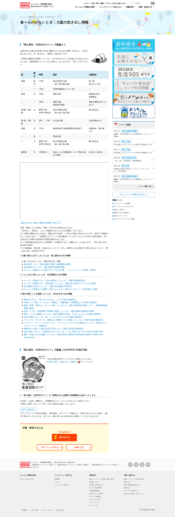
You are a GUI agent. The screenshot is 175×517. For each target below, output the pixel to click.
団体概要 (57, 479)
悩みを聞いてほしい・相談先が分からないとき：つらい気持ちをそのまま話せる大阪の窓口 (63, 331)
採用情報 (24, 510)
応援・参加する (129, 475)
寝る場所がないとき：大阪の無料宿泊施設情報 (44, 267)
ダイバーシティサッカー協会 (124, 219)
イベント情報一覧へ (146, 186)
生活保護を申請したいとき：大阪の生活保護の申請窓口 (48, 286)
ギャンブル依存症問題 (95, 487)
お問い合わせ (60, 510)
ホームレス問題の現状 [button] (85, 7)
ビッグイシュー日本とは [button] (110, 7)
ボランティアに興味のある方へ (133, 194)
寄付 (97, 3)
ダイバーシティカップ (95, 499)
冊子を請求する (28, 409)
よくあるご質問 (34, 510)
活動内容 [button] (130, 7)
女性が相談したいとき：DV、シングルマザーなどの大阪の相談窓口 (53, 317)
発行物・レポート (94, 482)
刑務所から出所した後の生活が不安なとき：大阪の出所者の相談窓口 (54, 328)
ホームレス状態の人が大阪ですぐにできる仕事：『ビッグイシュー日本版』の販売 (60, 270)
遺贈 (102, 3)
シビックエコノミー (94, 502)
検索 (152, 3)
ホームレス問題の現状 (28, 475)
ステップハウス (93, 505)
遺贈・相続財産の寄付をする (132, 485)
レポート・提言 (89, 3)
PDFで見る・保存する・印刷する (63, 362)
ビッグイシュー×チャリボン (124, 206)
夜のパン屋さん (119, 210)
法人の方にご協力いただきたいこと (133, 493)
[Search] (139, 3)
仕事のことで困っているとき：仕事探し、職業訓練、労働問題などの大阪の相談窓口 (61, 302)
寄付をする (127, 482)
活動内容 (31, 17)
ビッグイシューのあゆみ (61, 485)
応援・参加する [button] (145, 7)
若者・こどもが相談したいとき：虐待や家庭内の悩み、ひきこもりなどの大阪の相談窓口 (62, 314)
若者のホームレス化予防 (96, 493)
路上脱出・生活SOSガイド (46, 17)
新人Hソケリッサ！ (121, 216)
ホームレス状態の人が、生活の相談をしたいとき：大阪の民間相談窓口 (55, 280)
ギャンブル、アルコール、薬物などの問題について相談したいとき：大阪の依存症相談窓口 (63, 320)
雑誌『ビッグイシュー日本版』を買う (134, 479)
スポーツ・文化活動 (94, 496)
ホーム (22, 17)
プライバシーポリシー (47, 510)
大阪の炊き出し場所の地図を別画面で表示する (40, 223)
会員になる (79, 447)
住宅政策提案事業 (94, 490)
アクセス (108, 3)
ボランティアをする (50, 447)
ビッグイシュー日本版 (122, 203)
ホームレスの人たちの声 (26, 479)
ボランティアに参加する (130, 490)
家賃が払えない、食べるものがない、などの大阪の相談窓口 (50, 299)
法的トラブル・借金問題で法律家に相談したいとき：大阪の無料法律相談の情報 (59, 311)
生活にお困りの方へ (119, 3)
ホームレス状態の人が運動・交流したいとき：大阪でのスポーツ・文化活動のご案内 (61, 289)
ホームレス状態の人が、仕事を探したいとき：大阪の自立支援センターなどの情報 (60, 283)
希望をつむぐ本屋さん (122, 213)
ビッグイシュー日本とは (63, 475)
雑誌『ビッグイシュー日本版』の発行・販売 (101, 479)
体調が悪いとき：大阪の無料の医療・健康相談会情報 (47, 264)
